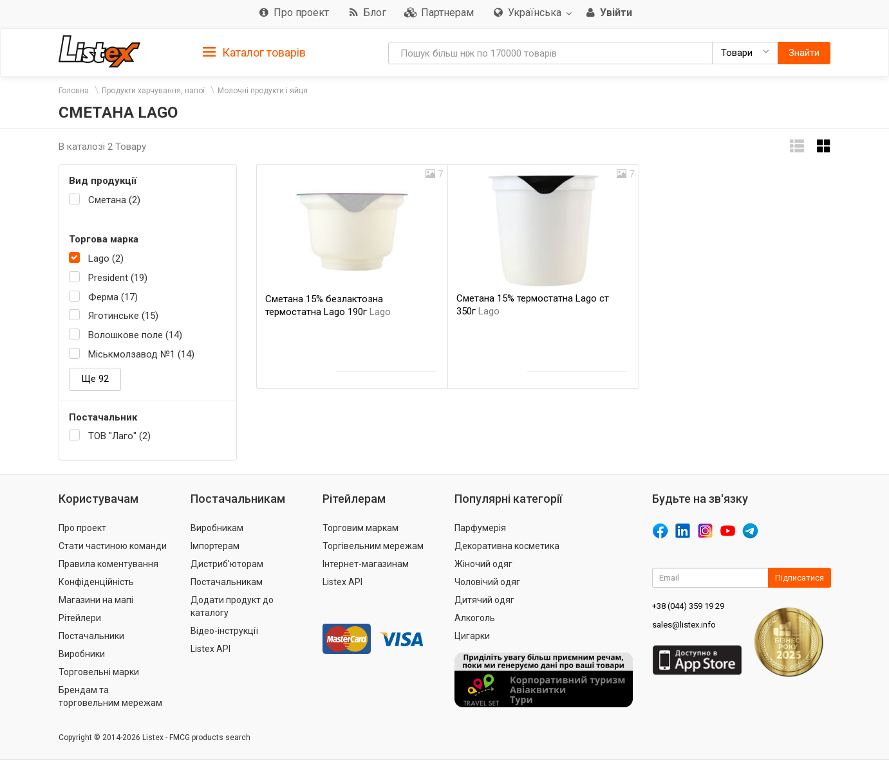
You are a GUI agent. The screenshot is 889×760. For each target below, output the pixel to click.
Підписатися (799, 578)
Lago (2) (106, 258)
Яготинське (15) (123, 315)
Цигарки (472, 636)
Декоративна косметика (506, 546)
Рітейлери (80, 618)
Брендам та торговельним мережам (110, 696)
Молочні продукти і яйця (263, 90)
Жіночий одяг (483, 564)
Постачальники (91, 636)
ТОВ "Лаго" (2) (119, 436)
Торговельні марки (99, 672)
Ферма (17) (113, 297)
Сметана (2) (114, 200)
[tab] (254, 51)
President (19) (117, 278)
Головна (74, 90)
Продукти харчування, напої (153, 90)
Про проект (82, 528)
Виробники (82, 654)
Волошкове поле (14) (135, 335)
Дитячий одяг (484, 600)
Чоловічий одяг (487, 582)
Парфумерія (480, 528)
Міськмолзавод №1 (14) (141, 354)
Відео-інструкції (224, 631)
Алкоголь (474, 618)
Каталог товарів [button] (254, 52)
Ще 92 (95, 379)
